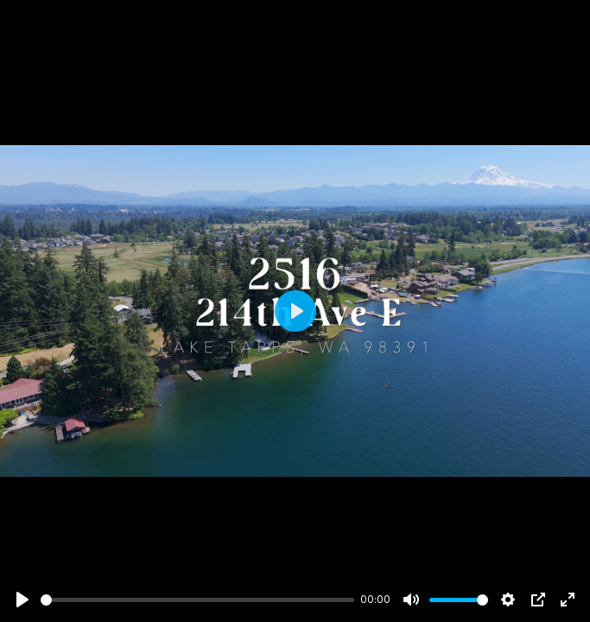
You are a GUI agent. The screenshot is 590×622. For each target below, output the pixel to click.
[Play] (22, 599)
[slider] (197, 600)
